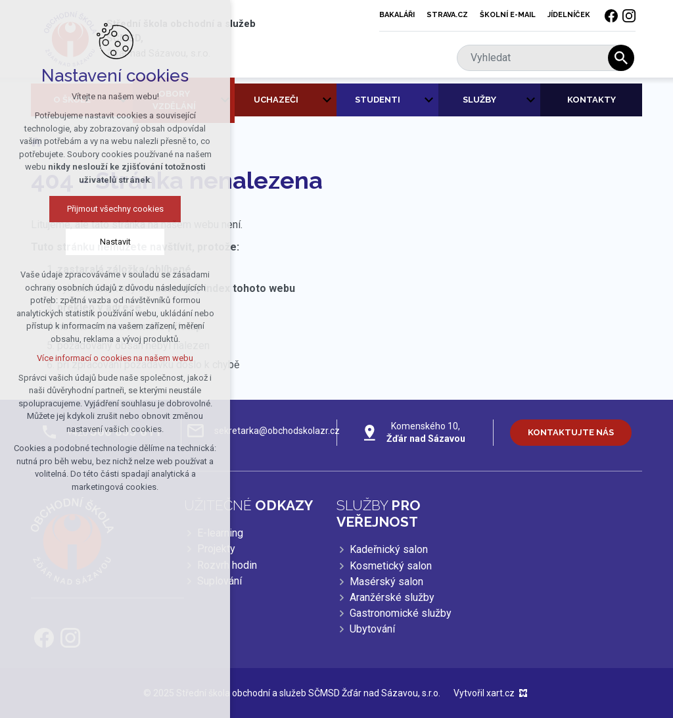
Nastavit (111, 242)
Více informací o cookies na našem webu (112, 358)
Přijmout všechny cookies (111, 209)
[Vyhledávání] (621, 58)
